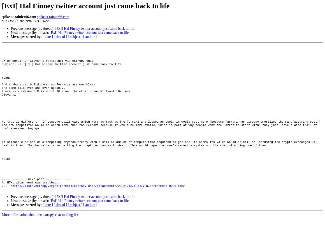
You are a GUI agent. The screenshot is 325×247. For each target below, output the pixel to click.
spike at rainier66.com (53, 17)
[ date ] (48, 37)
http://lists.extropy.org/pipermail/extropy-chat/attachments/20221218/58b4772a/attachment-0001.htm (97, 214)
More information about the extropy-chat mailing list (40, 243)
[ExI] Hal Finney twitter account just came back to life (94, 28)
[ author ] (90, 37)
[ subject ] (75, 37)
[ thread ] (60, 37)
